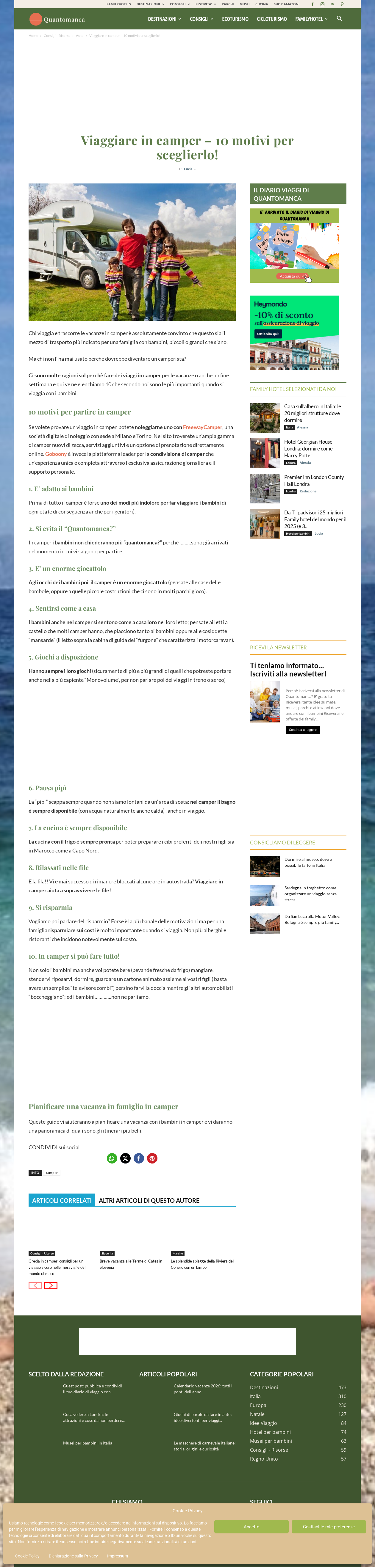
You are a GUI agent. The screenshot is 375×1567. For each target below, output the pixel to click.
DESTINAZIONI (150, 4)
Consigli (201, 18)
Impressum (117, 1556)
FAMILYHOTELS (119, 4)
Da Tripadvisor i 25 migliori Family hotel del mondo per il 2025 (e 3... (315, 519)
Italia (289, 427)
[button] (339, 19)
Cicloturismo (272, 18)
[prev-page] (35, 1285)
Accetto (252, 1527)
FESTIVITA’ (206, 4)
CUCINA (261, 4)
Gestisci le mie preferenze (329, 1527)
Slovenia (107, 1253)
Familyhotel (311, 18)
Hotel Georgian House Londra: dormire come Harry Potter (308, 449)
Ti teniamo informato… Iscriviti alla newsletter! (288, 669)
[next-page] (50, 1285)
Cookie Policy (27, 1556)
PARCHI (228, 4)
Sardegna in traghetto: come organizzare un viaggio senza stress (311, 893)
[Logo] (58, 19)
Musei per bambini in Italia (87, 1442)
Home (33, 35)
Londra (291, 462)
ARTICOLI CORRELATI (62, 1200)
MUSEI (245, 4)
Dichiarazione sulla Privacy (73, 1556)
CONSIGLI (180, 4)
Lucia (188, 169)
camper (52, 1172)
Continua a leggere (303, 730)
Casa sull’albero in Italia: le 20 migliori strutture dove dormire (312, 413)
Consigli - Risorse (57, 35)
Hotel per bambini (298, 533)
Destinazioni (164, 18)
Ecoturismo (235, 18)
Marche (178, 1253)
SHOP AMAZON (286, 4)
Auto (80, 35)
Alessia (302, 427)
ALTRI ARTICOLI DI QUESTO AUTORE (149, 1200)
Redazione (308, 491)
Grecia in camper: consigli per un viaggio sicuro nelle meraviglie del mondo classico (57, 1267)
